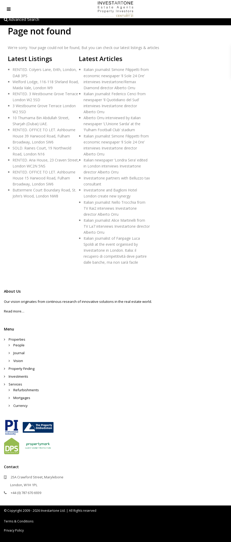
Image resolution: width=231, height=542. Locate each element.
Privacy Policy (14, 530)
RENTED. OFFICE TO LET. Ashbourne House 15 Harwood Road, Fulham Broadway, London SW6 (44, 178)
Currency (20, 405)
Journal (19, 353)
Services (15, 384)
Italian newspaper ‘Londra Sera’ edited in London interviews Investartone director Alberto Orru (115, 166)
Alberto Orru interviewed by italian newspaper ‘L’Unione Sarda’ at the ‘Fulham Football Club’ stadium (112, 123)
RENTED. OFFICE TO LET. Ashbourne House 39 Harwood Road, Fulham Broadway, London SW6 (44, 135)
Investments (18, 376)
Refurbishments (26, 390)
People (19, 345)
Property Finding (21, 368)
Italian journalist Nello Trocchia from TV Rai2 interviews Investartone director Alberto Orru (114, 208)
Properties (17, 339)
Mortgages (21, 397)
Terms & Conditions (18, 521)
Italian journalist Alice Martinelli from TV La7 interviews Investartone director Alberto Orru (117, 226)
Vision (18, 360)
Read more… (14, 311)
